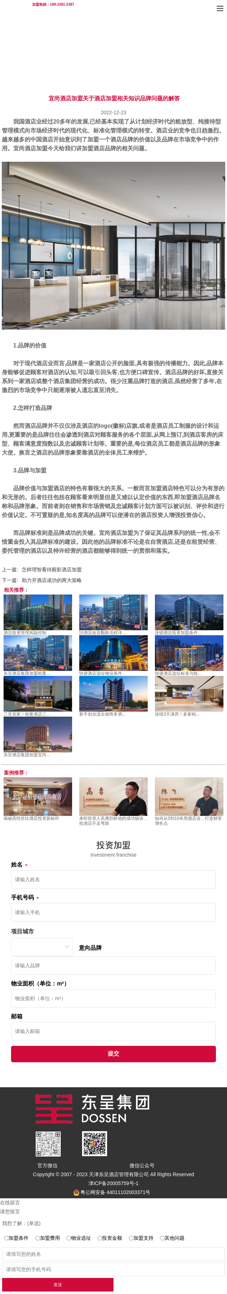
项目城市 (22, 931)
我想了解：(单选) (21, 1223)
